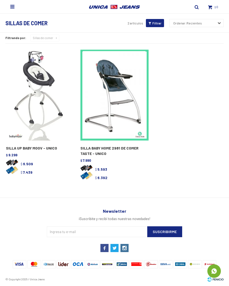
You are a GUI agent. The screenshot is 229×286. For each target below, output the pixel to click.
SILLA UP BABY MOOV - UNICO (31, 148)
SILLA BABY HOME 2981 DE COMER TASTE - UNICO (109, 151)
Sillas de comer (43, 38)
